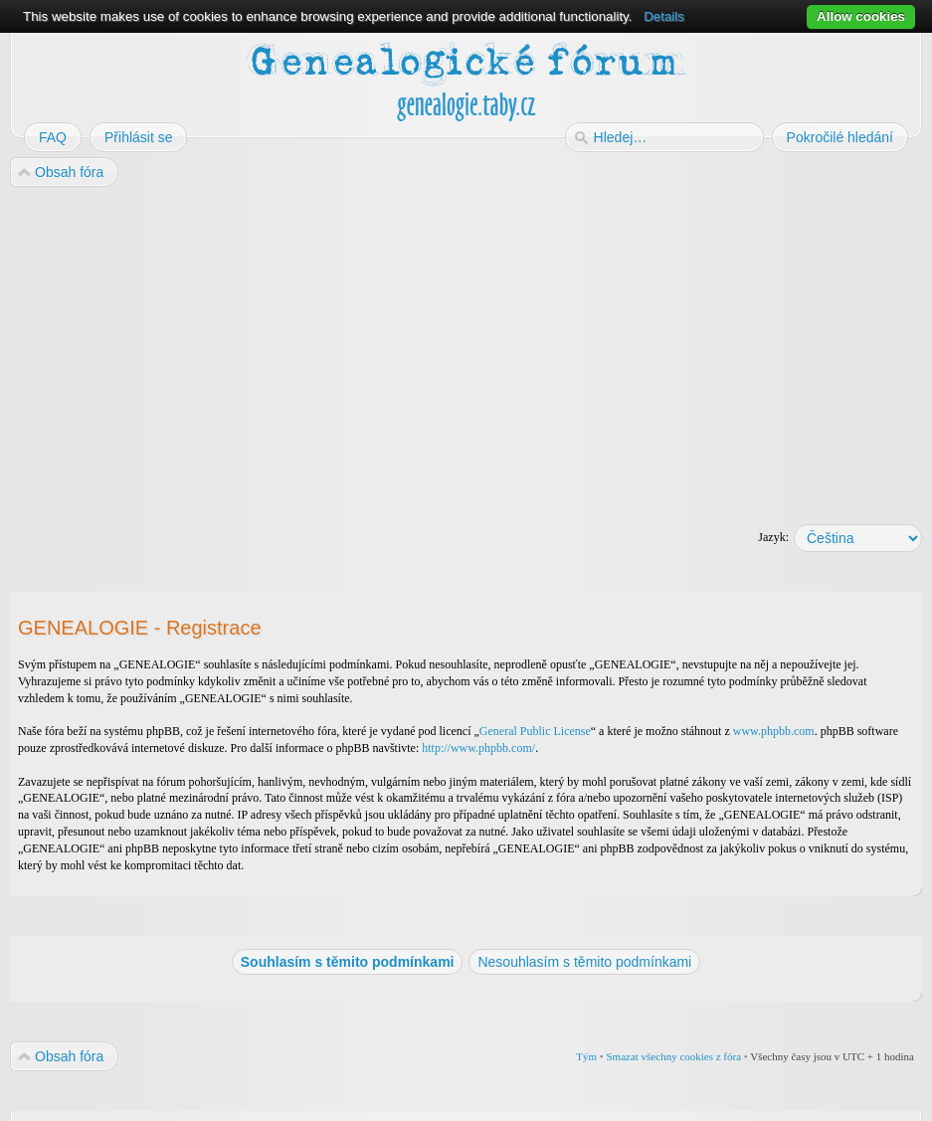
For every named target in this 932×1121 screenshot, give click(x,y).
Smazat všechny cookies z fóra (673, 1056)
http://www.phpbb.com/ (478, 748)
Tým (586, 1056)
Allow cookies (861, 16)
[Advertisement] (466, 349)
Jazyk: (773, 537)
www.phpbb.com (774, 731)
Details (664, 16)
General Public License (535, 731)
